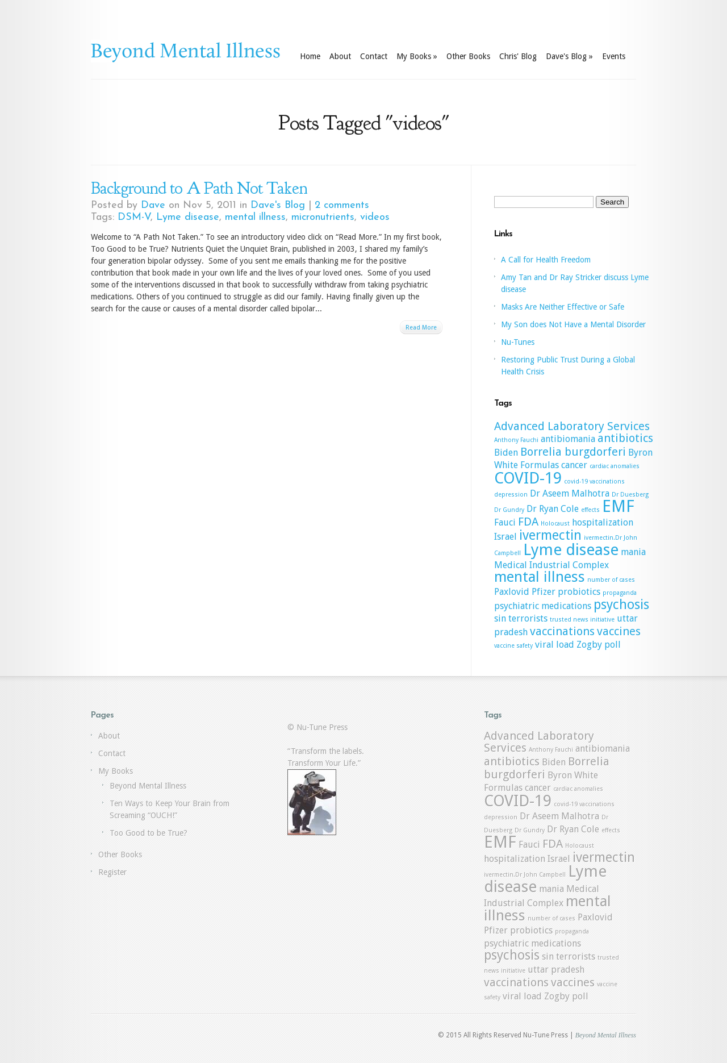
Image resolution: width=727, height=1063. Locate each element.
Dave (153, 205)
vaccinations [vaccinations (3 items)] (562, 631)
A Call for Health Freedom (546, 259)
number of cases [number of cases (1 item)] (611, 579)
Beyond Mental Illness (148, 785)
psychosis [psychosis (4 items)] (621, 604)
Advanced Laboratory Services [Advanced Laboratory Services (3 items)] (572, 426)
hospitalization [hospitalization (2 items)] (602, 522)
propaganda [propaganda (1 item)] (620, 593)
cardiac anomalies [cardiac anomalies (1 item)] (615, 466)
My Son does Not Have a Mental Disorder (573, 324)
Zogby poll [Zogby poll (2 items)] (598, 644)
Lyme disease (187, 217)
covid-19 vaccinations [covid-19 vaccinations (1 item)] (594, 481)
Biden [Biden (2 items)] (506, 452)
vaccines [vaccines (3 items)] (619, 631)
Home (310, 56)
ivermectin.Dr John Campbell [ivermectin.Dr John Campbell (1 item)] (525, 874)
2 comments (342, 205)
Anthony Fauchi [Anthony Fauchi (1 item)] (516, 440)
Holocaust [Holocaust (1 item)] (555, 523)
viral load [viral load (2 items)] (554, 644)
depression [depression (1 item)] (511, 494)
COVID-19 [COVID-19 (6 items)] (528, 478)
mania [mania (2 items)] (633, 552)
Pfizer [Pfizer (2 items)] (543, 591)
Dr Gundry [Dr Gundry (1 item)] (509, 510)
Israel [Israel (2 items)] (505, 536)
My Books (416, 56)
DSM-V (134, 217)
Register (112, 872)
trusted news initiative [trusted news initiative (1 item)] (582, 619)
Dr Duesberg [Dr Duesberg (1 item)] (630, 494)
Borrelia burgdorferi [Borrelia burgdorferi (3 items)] (573, 451)
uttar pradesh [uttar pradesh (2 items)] (556, 969)
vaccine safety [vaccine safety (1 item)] (513, 645)
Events (613, 56)
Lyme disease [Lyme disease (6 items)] (571, 549)
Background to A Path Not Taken (199, 188)
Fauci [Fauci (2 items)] (505, 522)
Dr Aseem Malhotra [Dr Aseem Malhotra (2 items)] (569, 493)
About (340, 56)
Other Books (468, 56)
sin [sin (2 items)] (500, 618)
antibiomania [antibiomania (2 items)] (568, 438)
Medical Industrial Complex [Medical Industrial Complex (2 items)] (551, 565)
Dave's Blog (569, 56)
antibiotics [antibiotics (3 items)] (625, 438)
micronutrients (322, 217)
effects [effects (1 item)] (590, 510)
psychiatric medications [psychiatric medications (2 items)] (542, 606)
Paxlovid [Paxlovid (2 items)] (511, 591)
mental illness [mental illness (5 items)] (539, 576)
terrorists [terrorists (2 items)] (528, 618)
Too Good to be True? (148, 832)
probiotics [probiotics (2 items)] (579, 591)
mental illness (255, 217)
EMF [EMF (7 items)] (618, 506)
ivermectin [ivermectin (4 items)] (550, 535)
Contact (373, 56)
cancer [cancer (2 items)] (574, 465)
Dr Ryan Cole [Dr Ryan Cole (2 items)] (553, 508)
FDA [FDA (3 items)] (528, 521)
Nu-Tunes (517, 342)
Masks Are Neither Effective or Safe (562, 306)
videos (375, 217)
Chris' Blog (518, 56)
